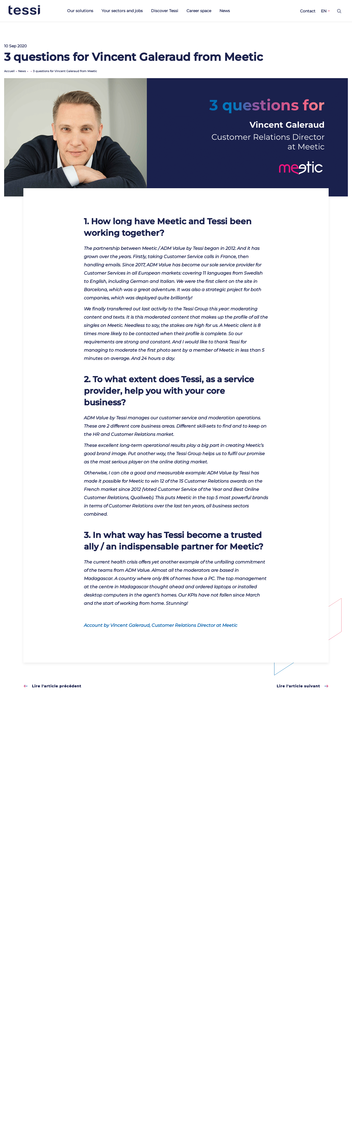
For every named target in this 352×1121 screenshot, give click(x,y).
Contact (307, 11)
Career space (198, 10)
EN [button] (323, 11)
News (224, 10)
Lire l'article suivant (303, 686)
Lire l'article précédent (52, 686)
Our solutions (80, 10)
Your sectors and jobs (122, 10)
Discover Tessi (164, 10)
